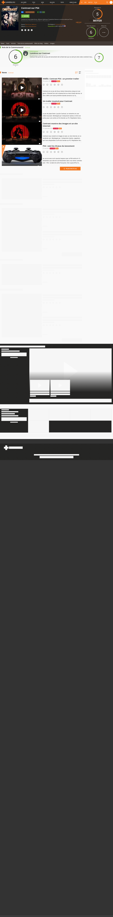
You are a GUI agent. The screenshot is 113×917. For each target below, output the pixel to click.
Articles (13, 43)
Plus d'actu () (70, 169)
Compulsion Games (60, 24)
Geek (42, 2)
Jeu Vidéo (23, 2)
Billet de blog (38, 43)
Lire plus (78, 22)
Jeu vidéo (54, 81)
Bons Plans (73, 2)
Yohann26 (34, 55)
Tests (62, 2)
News (2, 43)
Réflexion (34, 24)
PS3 (41, 12)
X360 (43, 12)
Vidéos (46, 43)
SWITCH (90, 2)
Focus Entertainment (31, 26)
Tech (33, 2)
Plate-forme (28, 24)
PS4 (22, 12)
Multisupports (30, 12)
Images (52, 43)
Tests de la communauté (25, 43)
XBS (85, 2)
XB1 (38, 12)
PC (81, 2)
